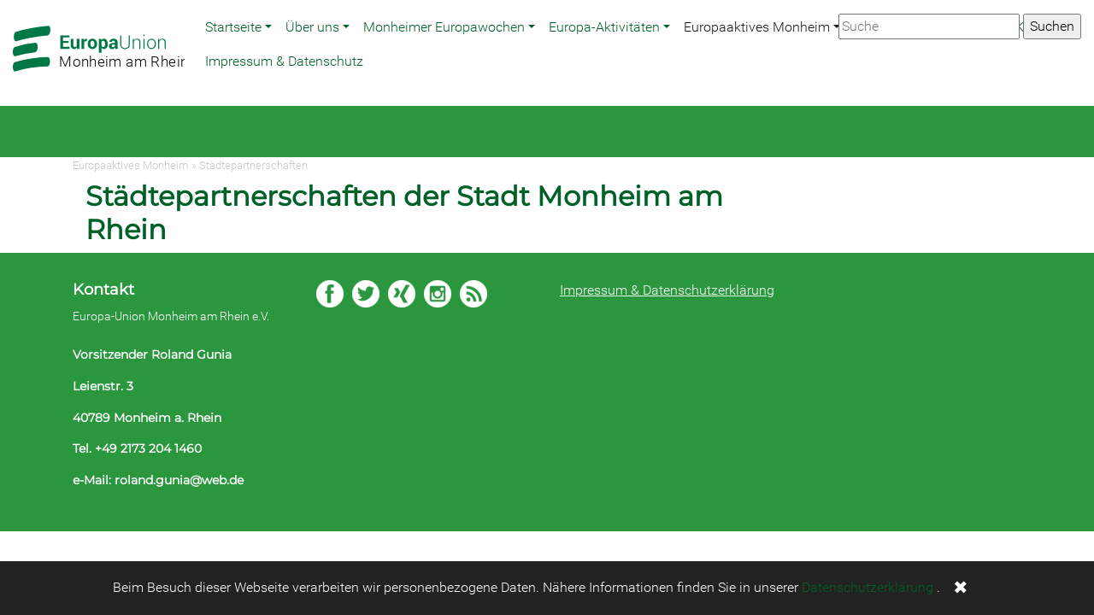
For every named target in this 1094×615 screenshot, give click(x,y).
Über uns (312, 27)
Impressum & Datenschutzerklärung (667, 290)
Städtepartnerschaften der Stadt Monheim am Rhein (404, 212)
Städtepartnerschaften (253, 165)
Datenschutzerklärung (867, 587)
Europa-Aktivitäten (604, 27)
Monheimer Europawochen (444, 27)
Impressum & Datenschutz (284, 61)
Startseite (233, 27)
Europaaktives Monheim (757, 27)
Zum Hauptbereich (14, 1)
